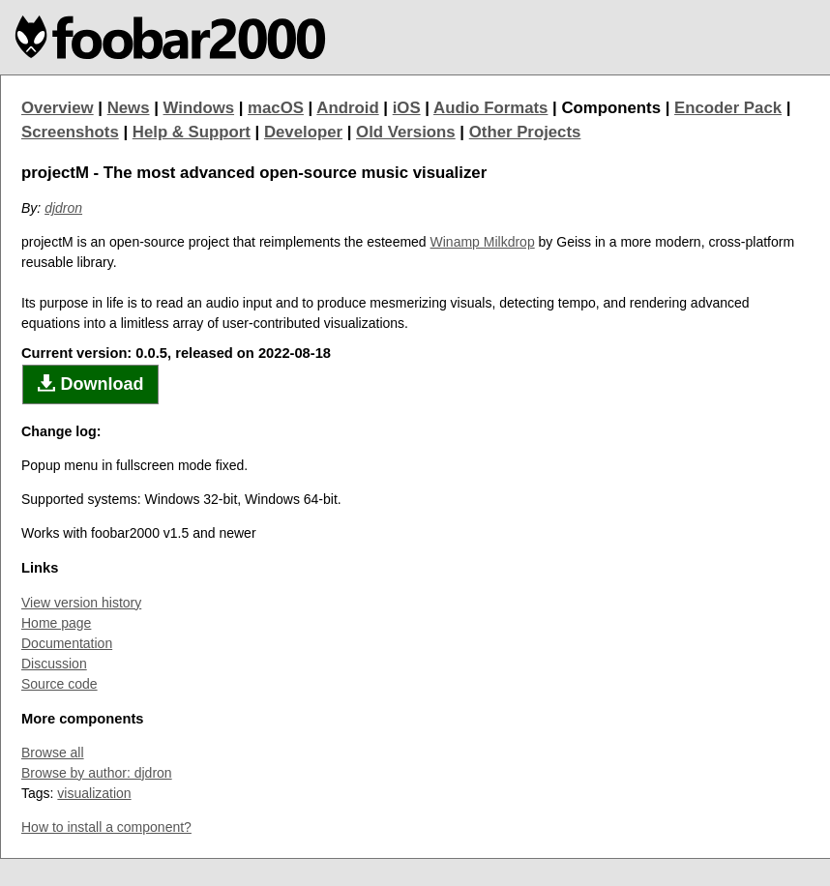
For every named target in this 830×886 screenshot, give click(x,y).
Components (611, 108)
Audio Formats (490, 108)
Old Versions (406, 132)
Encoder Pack (728, 108)
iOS (407, 108)
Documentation (66, 643)
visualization (94, 793)
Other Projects (525, 132)
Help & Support (192, 132)
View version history (81, 602)
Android (347, 108)
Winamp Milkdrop (482, 242)
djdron (63, 208)
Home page (56, 623)
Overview (57, 108)
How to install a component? (106, 827)
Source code (59, 684)
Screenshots (70, 132)
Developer (303, 132)
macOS (276, 108)
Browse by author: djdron (96, 773)
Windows (199, 108)
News (128, 108)
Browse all (52, 752)
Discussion (54, 663)
